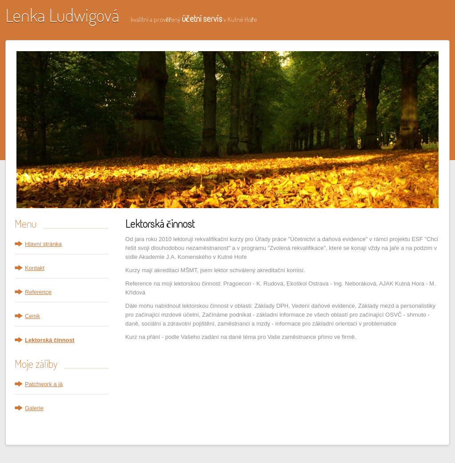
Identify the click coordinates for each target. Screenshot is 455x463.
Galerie (34, 408)
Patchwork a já (44, 384)
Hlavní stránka (43, 244)
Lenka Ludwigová (62, 15)
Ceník (32, 316)
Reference (38, 292)
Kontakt (34, 268)
